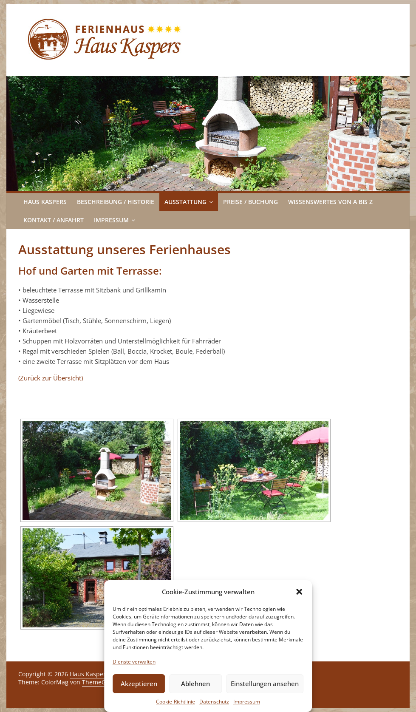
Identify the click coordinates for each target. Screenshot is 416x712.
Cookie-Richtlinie (175, 701)
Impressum (246, 701)
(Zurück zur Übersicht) (50, 378)
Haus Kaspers (45, 202)
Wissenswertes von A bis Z (330, 202)
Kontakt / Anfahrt (53, 220)
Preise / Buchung (250, 202)
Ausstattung (185, 202)
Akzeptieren (139, 683)
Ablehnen (195, 683)
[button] (299, 591)
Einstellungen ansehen (265, 683)
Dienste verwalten (134, 661)
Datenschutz (214, 701)
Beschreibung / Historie (115, 202)
